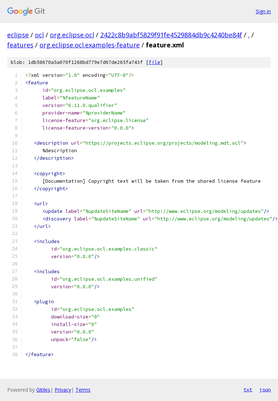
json (265, 389)
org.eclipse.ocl (72, 35)
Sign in (263, 11)
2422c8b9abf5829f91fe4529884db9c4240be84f (171, 35)
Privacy (63, 389)
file (154, 62)
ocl (39, 35)
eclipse (18, 35)
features (20, 45)
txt (248, 389)
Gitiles (43, 389)
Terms (83, 389)
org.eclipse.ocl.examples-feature (90, 45)
